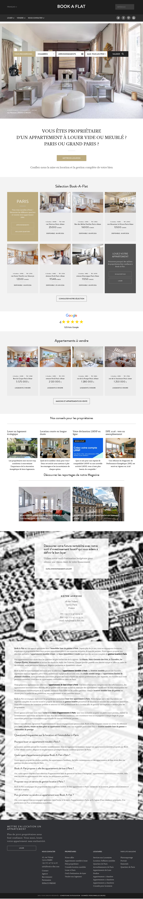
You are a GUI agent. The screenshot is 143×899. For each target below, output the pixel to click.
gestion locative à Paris (117, 654)
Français (12, 7)
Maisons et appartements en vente (71, 401)
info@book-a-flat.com (50, 867)
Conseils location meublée (75, 867)
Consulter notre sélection (71, 298)
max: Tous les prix (95, 54)
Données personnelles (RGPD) (93, 896)
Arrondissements (67, 54)
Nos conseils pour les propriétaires (71, 418)
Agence (45, 874)
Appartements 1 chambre (103, 876)
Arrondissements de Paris (103, 867)
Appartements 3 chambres (103, 883)
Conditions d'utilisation (70, 896)
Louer (10, 18)
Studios (96, 873)
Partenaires (46, 880)
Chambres (43, 54)
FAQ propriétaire (71, 864)
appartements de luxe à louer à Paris (63, 685)
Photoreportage (127, 858)
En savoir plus (120, 274)
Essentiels (124, 864)
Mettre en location (71, 158)
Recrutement (47, 877)
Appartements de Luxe (102, 870)
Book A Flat (71, 8)
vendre (21, 18)
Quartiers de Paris (100, 864)
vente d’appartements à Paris (64, 713)
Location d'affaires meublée (104, 861)
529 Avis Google (71, 327)
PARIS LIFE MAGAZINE (128, 852)
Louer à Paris (70, 870)
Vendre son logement (73, 876)
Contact (45, 871)
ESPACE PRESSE (49, 883)
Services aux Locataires (102, 858)
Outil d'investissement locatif (59, 569)
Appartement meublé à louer (76, 861)
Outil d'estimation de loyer (75, 873)
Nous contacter (36, 18)
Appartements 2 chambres (103, 880)
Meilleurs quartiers (22, 231)
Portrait (124, 861)
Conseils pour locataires (102, 886)
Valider (118, 54)
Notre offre (69, 858)
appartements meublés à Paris (75, 671)
